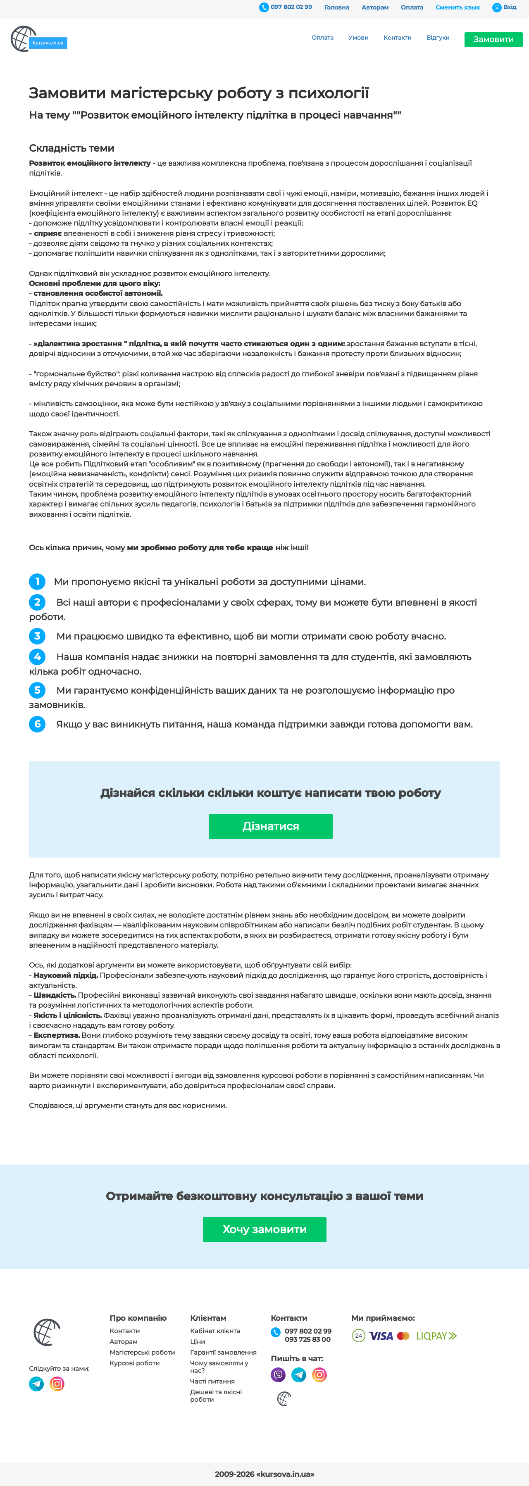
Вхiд (510, 7)
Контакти (398, 37)
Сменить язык (458, 7)
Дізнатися (271, 826)
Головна (336, 7)
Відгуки (438, 37)
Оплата (412, 7)
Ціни (197, 1342)
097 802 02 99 (291, 7)
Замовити (494, 39)
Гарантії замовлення (223, 1352)
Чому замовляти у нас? (219, 1367)
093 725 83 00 (308, 1339)
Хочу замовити (265, 1229)
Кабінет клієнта (215, 1331)
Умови (358, 37)
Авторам (375, 7)
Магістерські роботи (142, 1352)
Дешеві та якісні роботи (216, 1396)
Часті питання (212, 1381)
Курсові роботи (135, 1363)
